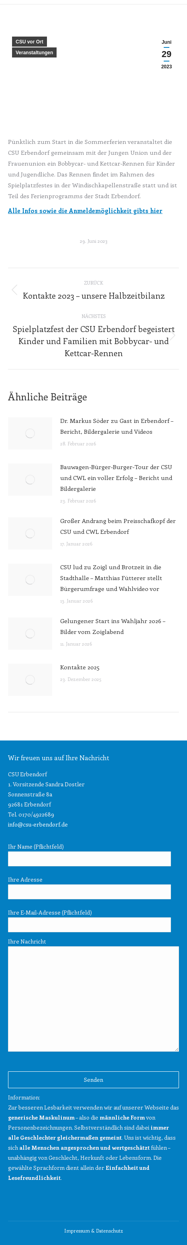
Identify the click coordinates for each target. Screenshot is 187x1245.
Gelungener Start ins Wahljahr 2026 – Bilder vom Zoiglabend (112, 626)
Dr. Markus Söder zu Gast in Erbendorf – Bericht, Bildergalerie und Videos (116, 425)
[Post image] (30, 433)
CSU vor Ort (29, 42)
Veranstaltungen (34, 52)
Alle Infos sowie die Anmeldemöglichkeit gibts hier (85, 211)
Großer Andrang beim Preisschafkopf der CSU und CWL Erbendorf (118, 526)
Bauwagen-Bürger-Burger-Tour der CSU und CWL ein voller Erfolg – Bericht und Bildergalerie (116, 477)
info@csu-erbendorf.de (38, 824)
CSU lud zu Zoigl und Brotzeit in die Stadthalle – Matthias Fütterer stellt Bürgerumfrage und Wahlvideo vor (111, 578)
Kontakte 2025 (80, 667)
